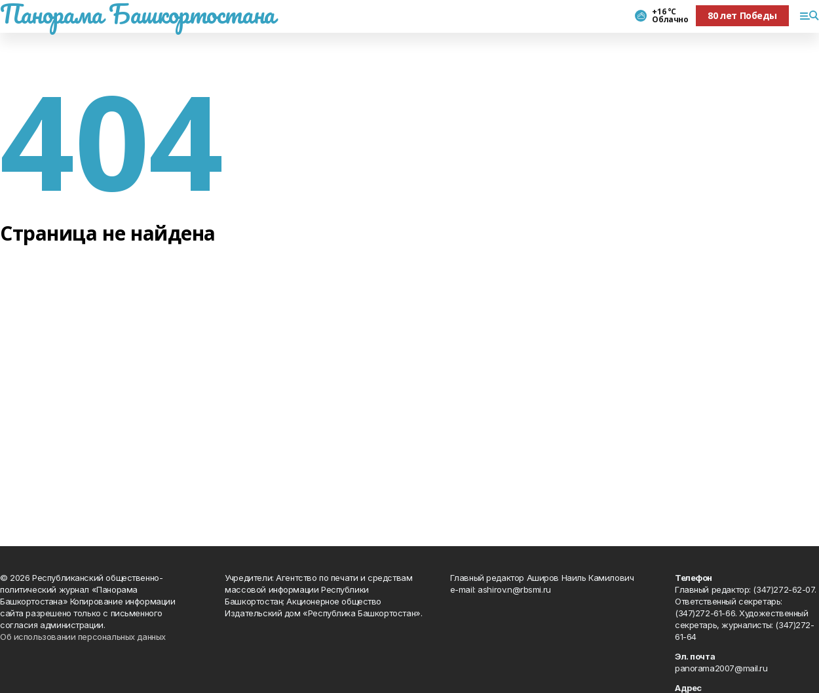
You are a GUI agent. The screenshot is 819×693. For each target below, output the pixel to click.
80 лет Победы (742, 15)
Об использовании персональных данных (83, 636)
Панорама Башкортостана (137, 13)
